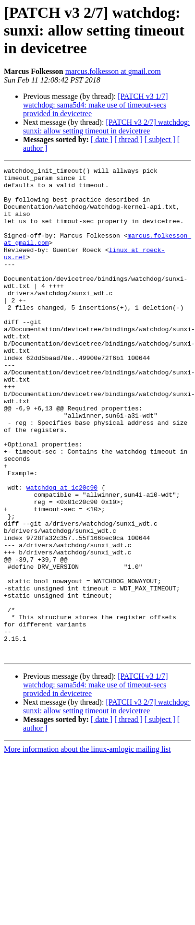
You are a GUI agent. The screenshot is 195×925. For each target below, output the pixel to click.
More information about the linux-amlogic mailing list (87, 838)
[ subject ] (160, 139)
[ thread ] (128, 139)
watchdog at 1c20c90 (62, 543)
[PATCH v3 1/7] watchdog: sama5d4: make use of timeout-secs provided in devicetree (95, 105)
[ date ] (101, 139)
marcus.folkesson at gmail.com (113, 71)
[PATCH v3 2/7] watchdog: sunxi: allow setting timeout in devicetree (106, 126)
